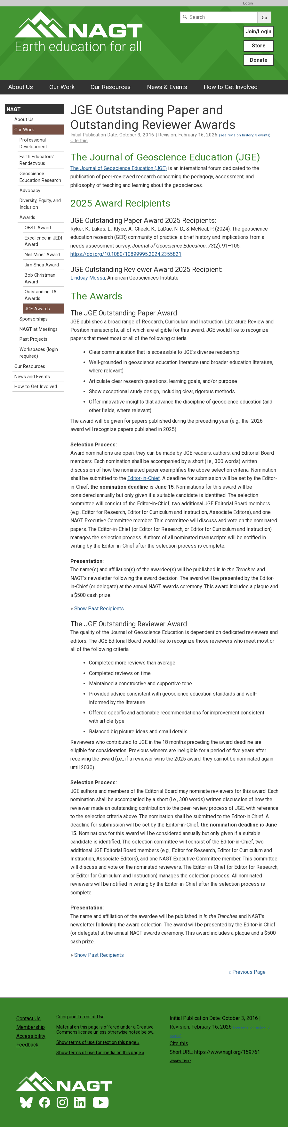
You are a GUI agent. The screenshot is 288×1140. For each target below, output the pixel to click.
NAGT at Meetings (39, 329)
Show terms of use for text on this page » (98, 1042)
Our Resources (111, 87)
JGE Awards (37, 309)
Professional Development (33, 143)
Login (248, 3)
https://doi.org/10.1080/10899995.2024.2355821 (125, 254)
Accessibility (30, 1036)
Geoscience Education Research (40, 177)
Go (264, 17)
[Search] (219, 17)
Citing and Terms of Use (80, 1016)
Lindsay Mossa (87, 278)
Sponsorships (34, 319)
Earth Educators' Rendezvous (37, 160)
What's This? (180, 1061)
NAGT (14, 109)
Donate (259, 60)
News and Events (32, 376)
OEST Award (38, 228)
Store (259, 46)
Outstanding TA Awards (41, 295)
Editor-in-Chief (143, 478)
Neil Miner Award (42, 254)
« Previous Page (247, 972)
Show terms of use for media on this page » (100, 1052)
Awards (27, 217)
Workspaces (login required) (39, 353)
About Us (20, 87)
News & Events (167, 87)
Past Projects (33, 339)
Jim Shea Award (42, 265)
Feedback (27, 1045)
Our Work (62, 87)
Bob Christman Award (40, 279)
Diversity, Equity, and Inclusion (40, 204)
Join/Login (258, 31)
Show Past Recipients (97, 609)
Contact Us (28, 1018)
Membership (30, 1027)
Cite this (79, 140)
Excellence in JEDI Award (43, 241)
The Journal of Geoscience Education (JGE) (118, 168)
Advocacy (30, 190)
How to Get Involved (231, 87)
